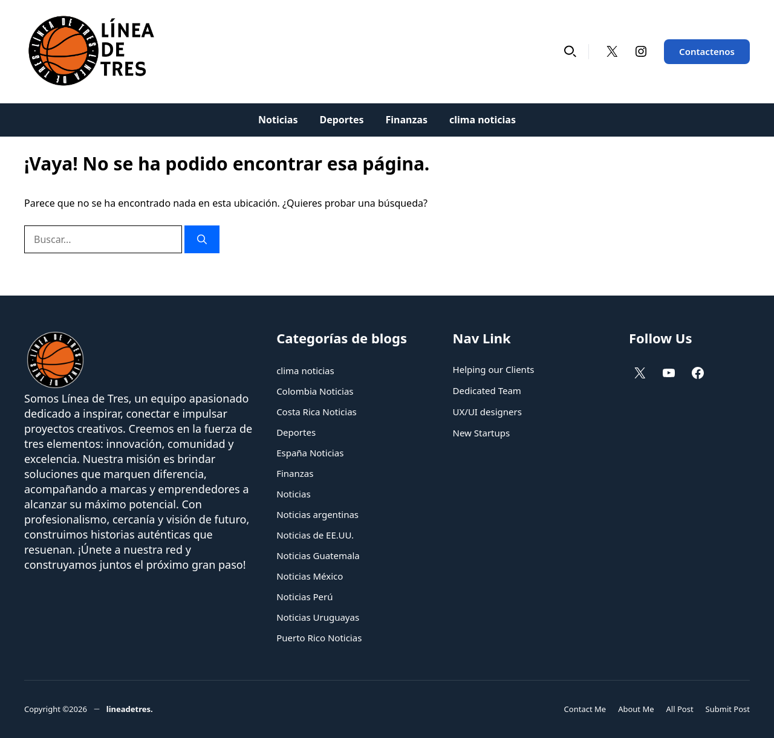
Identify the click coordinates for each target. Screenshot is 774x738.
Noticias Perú (304, 597)
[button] (570, 52)
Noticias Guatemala (318, 555)
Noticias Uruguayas (317, 617)
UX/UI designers (487, 412)
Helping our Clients (494, 369)
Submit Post (728, 709)
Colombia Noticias (314, 391)
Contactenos (707, 51)
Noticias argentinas (317, 514)
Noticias (278, 119)
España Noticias (309, 453)
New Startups (481, 433)
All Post (680, 709)
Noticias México (309, 576)
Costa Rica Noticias (316, 412)
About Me (636, 709)
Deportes (341, 119)
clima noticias (482, 119)
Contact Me (585, 709)
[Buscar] (202, 239)
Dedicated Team (487, 390)
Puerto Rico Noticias (319, 638)
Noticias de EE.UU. (315, 535)
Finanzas (407, 119)
